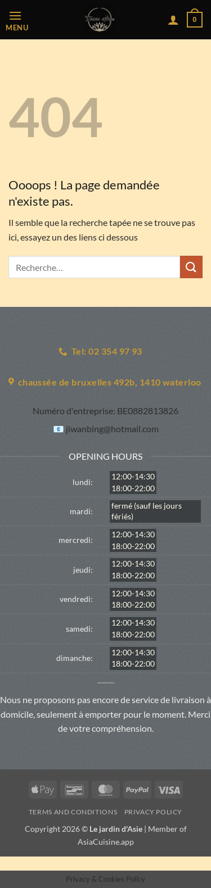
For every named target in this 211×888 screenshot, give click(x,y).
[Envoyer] (191, 267)
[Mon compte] (173, 19)
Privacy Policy (153, 812)
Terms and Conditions (73, 812)
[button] (20, 20)
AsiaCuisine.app (106, 841)
